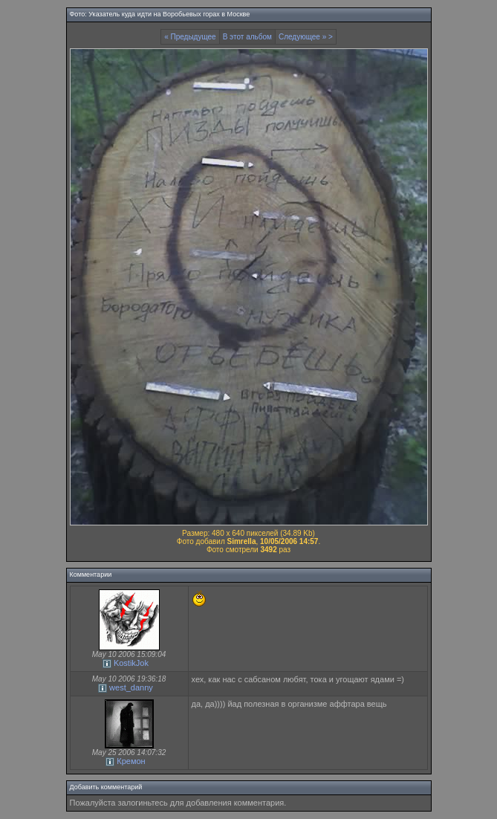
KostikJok (131, 662)
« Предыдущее (190, 37)
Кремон (131, 761)
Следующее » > (306, 37)
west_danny (131, 687)
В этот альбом (247, 37)
